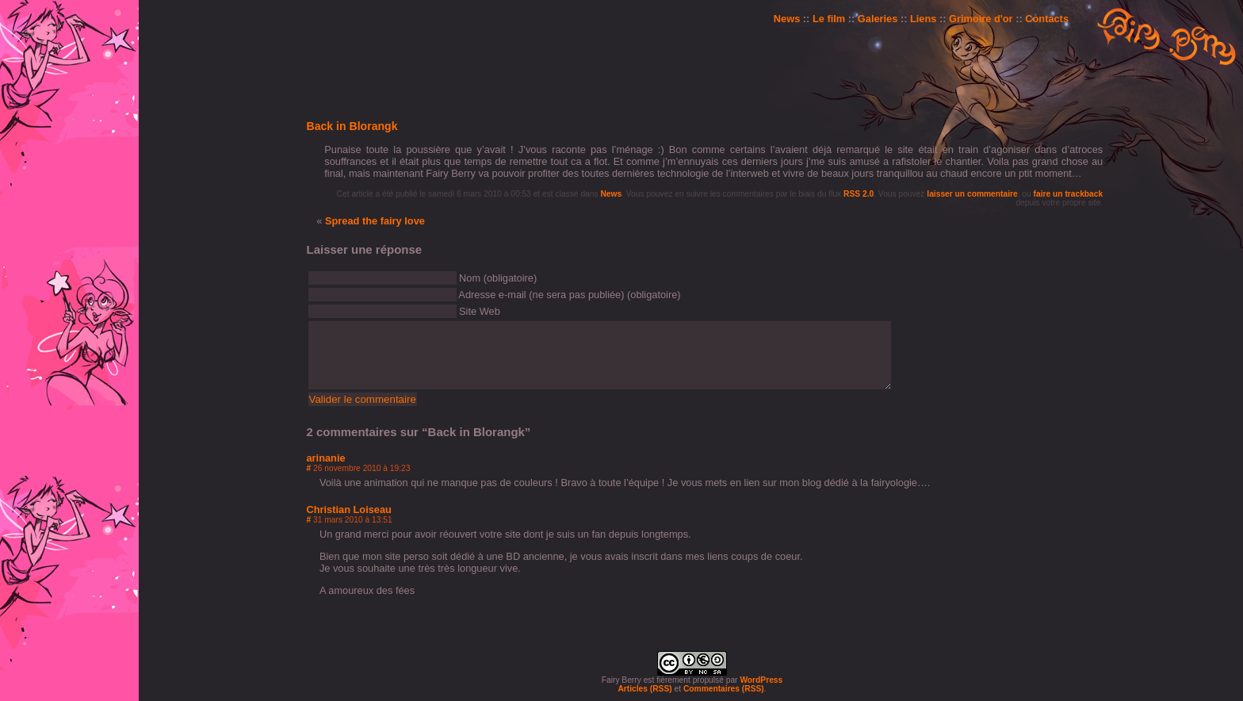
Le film (829, 19)
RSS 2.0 (858, 194)
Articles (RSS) (644, 688)
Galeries (878, 19)
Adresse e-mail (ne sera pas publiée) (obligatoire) (569, 295)
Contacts (1047, 19)
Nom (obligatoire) (498, 278)
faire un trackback (1068, 194)
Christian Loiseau (349, 509)
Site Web (479, 311)
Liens (923, 19)
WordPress (761, 680)
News (787, 19)
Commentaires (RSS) (723, 688)
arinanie (326, 458)
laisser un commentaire (972, 194)
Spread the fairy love (375, 221)
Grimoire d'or (981, 19)
